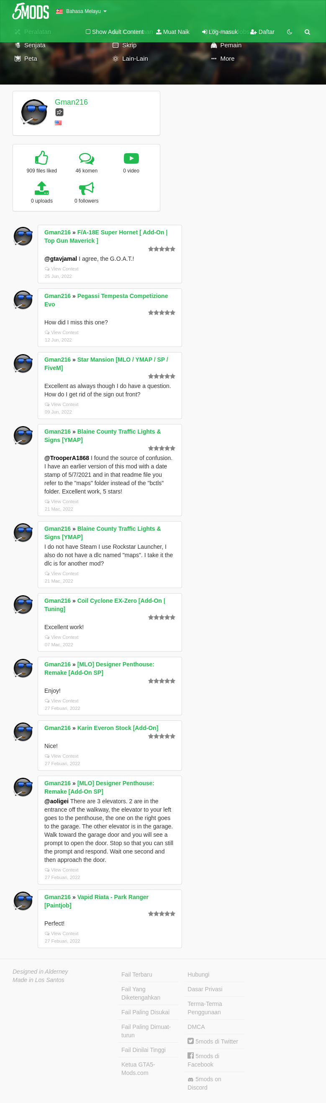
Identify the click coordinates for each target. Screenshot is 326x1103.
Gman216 (71, 102)
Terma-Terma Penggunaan (204, 1008)
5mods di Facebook (203, 1060)
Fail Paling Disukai (145, 1012)
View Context (62, 268)
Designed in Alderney (40, 971)
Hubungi (198, 974)
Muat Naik (173, 31)
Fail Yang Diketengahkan (140, 993)
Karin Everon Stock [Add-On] (118, 728)
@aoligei (56, 801)
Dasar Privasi (204, 989)
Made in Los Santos (38, 980)
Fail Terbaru (136, 974)
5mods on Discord (204, 1083)
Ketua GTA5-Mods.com (138, 1068)
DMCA (196, 1026)
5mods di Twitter (212, 1041)
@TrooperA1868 (66, 458)
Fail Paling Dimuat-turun (146, 1031)
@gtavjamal (60, 258)
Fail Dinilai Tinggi (143, 1049)
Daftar (262, 31)
